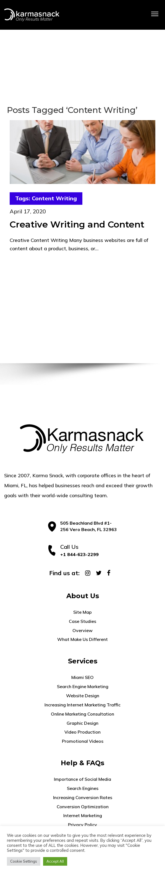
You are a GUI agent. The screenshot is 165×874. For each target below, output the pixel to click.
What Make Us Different (82, 639)
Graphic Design (82, 723)
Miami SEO (82, 677)
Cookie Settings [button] (23, 861)
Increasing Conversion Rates (82, 797)
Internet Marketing (82, 815)
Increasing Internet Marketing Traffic (82, 705)
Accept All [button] (55, 861)
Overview (82, 630)
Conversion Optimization (83, 806)
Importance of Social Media (82, 779)
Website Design (82, 695)
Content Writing (54, 198)
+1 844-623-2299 (79, 554)
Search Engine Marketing (82, 686)
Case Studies (82, 621)
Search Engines (82, 788)
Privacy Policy (82, 824)
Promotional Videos (82, 741)
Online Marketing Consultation (82, 714)
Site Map (82, 612)
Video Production (82, 732)
